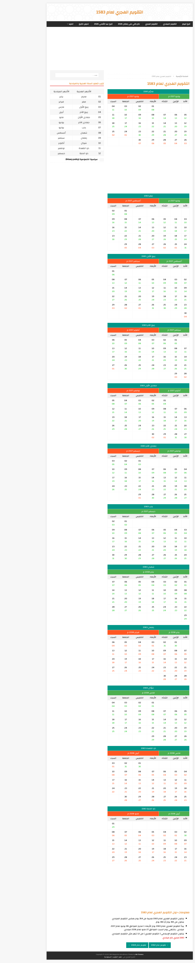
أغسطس (39, 133)
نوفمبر (39, 148)
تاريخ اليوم (164, 24)
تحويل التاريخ (61, 24)
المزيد (49, 24)
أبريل (39, 112)
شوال (62, 143)
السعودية (85, 956)
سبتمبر (39, 138)
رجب (62, 127)
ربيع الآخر (62, 112)
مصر (98, 956)
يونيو (39, 122)
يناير (39, 96)
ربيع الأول (61, 107)
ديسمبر (39, 153)
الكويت (92, 956)
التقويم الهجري (129, 24)
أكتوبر (39, 143)
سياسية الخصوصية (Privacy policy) (59, 159)
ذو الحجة (61, 153)
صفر (62, 102)
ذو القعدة (61, 148)
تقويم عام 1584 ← (115, 945)
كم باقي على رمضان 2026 (106, 24)
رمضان (62, 138)
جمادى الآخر (61, 122)
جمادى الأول (62, 117)
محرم (61, 96)
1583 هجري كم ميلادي (151, 938)
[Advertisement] (126, 51)
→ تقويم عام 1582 (137, 945)
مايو (39, 117)
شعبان (61, 133)
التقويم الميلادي (147, 24)
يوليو (39, 127)
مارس (39, 107)
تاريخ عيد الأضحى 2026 (81, 24)
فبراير (39, 102)
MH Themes (117, 954)
